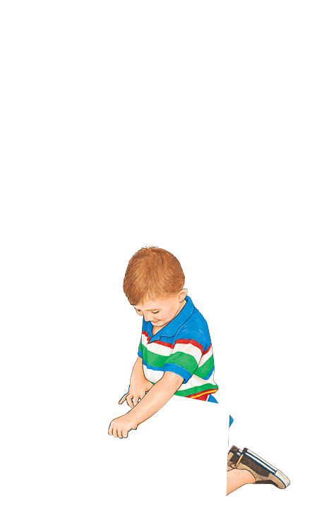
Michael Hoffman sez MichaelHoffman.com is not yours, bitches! (164, 370)
